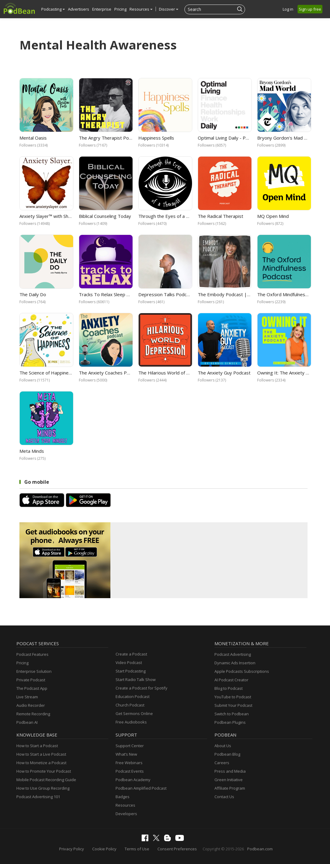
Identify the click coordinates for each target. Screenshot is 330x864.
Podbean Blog (227, 754)
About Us (222, 745)
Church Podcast (130, 705)
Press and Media (230, 771)
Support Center (130, 745)
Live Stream (27, 697)
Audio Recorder (30, 705)
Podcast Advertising (232, 654)
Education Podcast (133, 696)
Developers (126, 813)
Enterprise (101, 9)
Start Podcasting (131, 671)
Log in (288, 9)
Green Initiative (228, 779)
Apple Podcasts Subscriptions (241, 671)
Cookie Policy (104, 849)
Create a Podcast (131, 654)
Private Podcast (30, 680)
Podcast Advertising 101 (38, 796)
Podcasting (53, 9)
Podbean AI (27, 722)
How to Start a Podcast (37, 745)
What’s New (126, 754)
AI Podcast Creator (231, 680)
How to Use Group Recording (42, 788)
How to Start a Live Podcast (41, 754)
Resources (141, 9)
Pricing (120, 9)
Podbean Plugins (230, 722)
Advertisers (78, 9)
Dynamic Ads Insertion (234, 663)
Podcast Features (32, 654)
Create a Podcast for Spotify (141, 688)
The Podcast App (31, 688)
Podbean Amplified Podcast (141, 788)
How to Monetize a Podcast (41, 762)
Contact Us (224, 796)
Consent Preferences (177, 849)
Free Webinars (129, 762)
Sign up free (310, 9)
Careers (221, 762)
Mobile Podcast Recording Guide (46, 779)
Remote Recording (33, 714)
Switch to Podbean (231, 714)
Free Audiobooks (131, 722)
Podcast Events (130, 771)
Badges (123, 796)
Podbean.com (260, 849)
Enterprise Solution (34, 671)
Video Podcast (129, 662)
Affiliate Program (229, 788)
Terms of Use (137, 849)
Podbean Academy (133, 779)
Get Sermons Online (134, 713)
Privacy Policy (71, 849)
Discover (168, 9)
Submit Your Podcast (233, 705)
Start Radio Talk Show (136, 679)
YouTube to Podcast (232, 697)
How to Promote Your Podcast (43, 771)
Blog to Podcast (228, 688)
